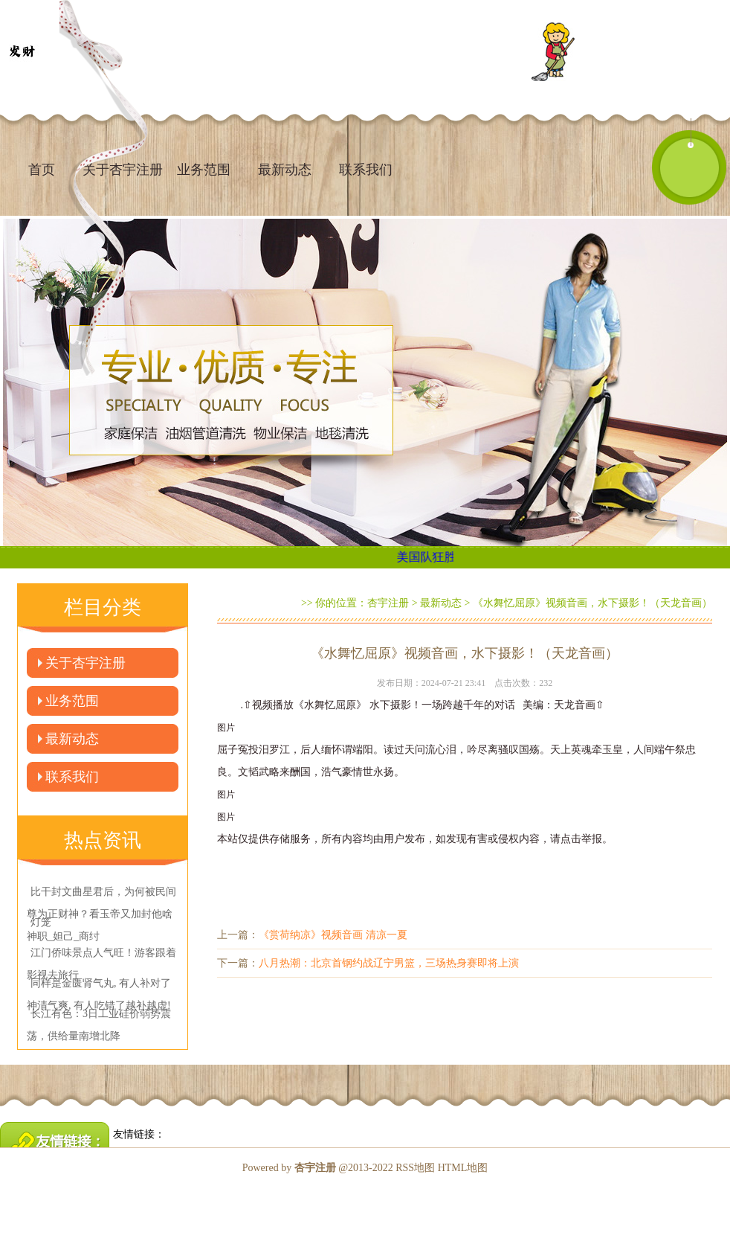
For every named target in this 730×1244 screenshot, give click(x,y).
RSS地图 (415, 1167)
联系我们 (366, 169)
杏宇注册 (388, 603)
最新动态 (284, 169)
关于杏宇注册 (85, 662)
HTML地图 (463, 1167)
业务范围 (203, 169)
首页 (41, 169)
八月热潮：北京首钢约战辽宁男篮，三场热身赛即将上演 (389, 963)
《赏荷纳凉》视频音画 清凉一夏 (333, 934)
